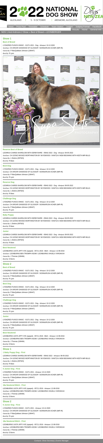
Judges (69, 26)
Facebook (97, 26)
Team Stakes (57, 26)
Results (75, 29)
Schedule (44, 26)
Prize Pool (21, 26)
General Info (95, 29)
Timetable (33, 26)
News (11, 26)
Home (84, 29)
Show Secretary (48, 441)
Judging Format (83, 26)
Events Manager (62, 441)
